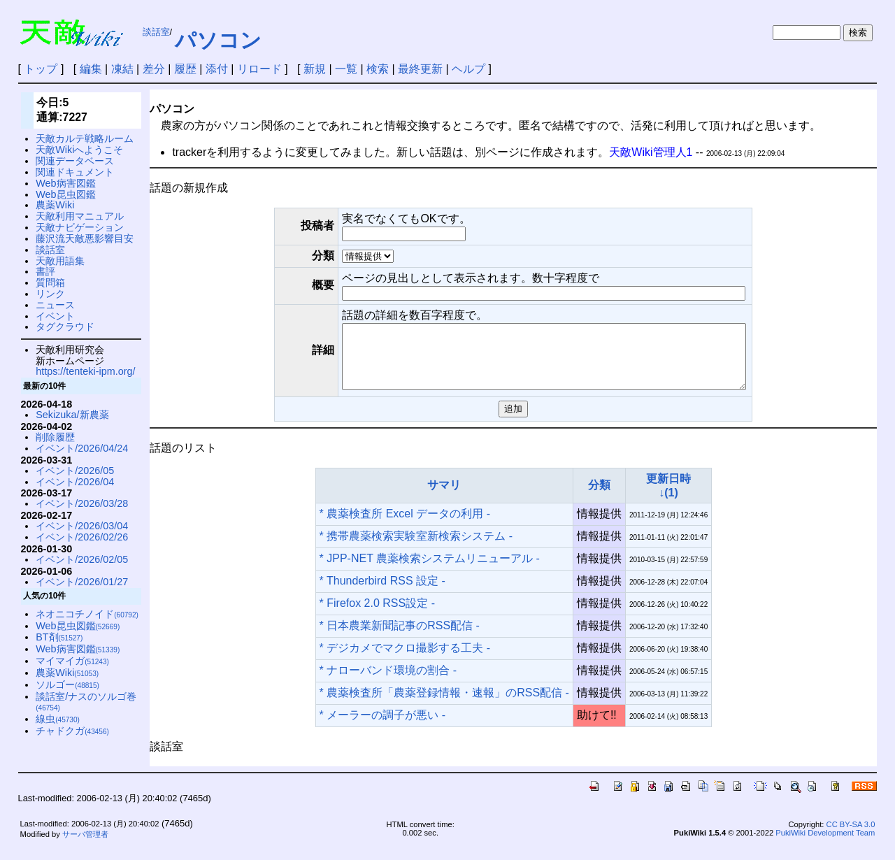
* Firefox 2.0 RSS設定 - (377, 616)
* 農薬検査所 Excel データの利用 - (405, 526)
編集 (91, 69)
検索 (377, 69)
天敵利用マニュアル (80, 216)
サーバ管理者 (85, 847)
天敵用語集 (60, 260)
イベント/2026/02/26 (82, 537)
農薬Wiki (55, 204)
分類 (599, 497)
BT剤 (59, 637)
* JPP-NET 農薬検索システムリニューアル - (430, 571)
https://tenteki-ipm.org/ (85, 371)
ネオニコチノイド (87, 613)
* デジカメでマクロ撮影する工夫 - (405, 660)
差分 (154, 69)
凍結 (122, 69)
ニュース (55, 304)
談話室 (156, 32)
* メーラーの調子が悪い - (382, 727)
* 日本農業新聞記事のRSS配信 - (400, 638)
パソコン (218, 40)
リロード (259, 69)
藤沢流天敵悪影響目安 (85, 238)
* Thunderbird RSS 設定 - (382, 593)
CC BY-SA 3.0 (850, 837)
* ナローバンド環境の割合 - (388, 683)
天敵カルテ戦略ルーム (85, 138)
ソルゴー (67, 684)
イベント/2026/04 (75, 481)
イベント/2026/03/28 (82, 503)
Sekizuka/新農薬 (72, 414)
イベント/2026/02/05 (82, 559)
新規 (314, 69)
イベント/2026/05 (75, 470)
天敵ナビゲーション (80, 227)
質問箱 (50, 282)
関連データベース (75, 160)
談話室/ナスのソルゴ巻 (86, 701)
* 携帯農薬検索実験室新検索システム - (416, 548)
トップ (40, 69)
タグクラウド (65, 326)
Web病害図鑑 (65, 183)
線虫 (58, 718)
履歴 (185, 69)
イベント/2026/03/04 (82, 525)
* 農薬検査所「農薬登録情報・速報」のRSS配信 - (444, 705)
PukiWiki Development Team (825, 845)
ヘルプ (468, 69)
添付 (217, 69)
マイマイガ (72, 660)
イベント (55, 316)
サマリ (444, 497)
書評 (45, 271)
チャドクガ (72, 730)
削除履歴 (55, 437)
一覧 (346, 69)
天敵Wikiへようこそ (79, 149)
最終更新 (420, 69)
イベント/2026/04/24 (82, 448)
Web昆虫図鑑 (65, 194)
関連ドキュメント (75, 172)
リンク (50, 293)
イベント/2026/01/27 (82, 581)
